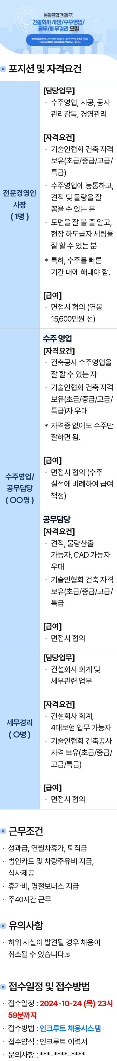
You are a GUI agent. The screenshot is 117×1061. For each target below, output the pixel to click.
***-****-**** (62, 1054)
